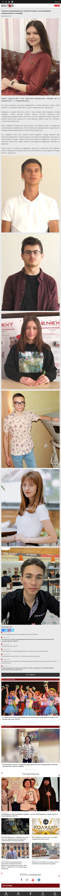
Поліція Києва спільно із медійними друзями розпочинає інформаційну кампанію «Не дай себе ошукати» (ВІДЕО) (30, 765)
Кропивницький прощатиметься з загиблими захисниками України (20, 656)
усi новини (30, 675)
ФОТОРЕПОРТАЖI (9, 679)
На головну (7, 885)
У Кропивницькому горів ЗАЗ (9, 646)
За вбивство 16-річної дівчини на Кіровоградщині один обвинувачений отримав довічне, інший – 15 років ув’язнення (30, 662)
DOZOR (13, 101)
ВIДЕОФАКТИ (8, 727)
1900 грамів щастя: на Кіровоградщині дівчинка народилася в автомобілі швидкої (24, 651)
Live (57, 5)
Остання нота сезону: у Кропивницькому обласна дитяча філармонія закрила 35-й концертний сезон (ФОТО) (27, 640)
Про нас (57, 2)
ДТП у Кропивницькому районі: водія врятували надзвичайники (19, 634)
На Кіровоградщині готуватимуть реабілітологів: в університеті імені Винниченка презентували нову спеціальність (27, 668)
